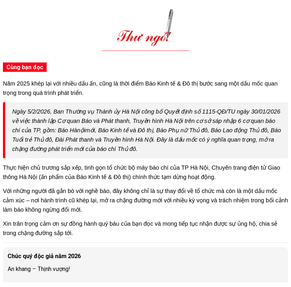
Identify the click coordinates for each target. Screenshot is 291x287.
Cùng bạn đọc (24, 67)
